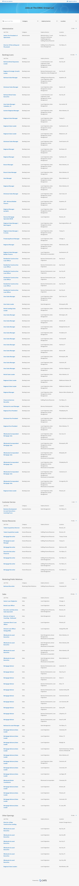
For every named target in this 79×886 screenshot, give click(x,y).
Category (30, 21)
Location (69, 21)
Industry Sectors (49, 21)
